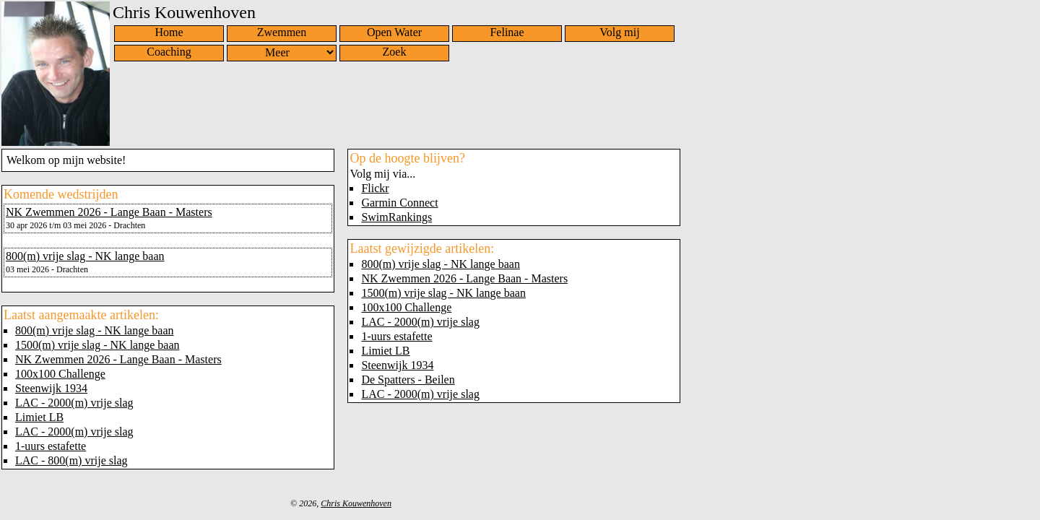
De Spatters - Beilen (407, 379)
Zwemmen (281, 32)
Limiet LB (39, 417)
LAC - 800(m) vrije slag (71, 460)
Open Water (394, 32)
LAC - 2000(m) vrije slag (74, 402)
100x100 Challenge (60, 374)
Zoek (395, 52)
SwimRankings (396, 217)
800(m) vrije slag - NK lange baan (85, 256)
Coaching (169, 52)
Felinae (507, 32)
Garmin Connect (399, 202)
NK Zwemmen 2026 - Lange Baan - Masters (109, 212)
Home (169, 32)
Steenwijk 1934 (51, 388)
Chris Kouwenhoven (356, 503)
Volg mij (619, 32)
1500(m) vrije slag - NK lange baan (97, 345)
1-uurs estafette (50, 446)
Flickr (375, 188)
